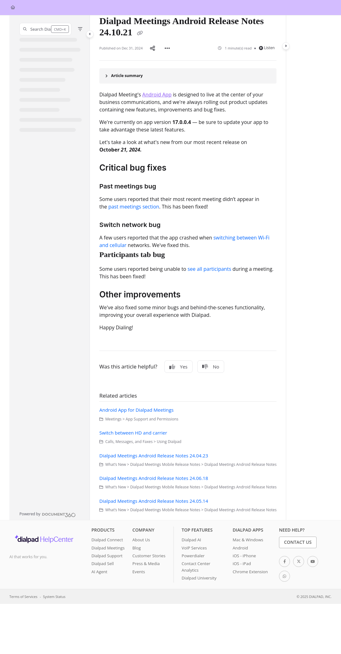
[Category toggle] (90, 34)
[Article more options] (167, 48)
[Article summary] (187, 76)
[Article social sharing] (152, 48)
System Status (54, 596)
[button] (45, 29)
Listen (267, 47)
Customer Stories (148, 556)
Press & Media (146, 563)
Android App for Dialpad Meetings (136, 410)
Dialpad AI (191, 540)
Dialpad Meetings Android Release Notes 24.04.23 (153, 455)
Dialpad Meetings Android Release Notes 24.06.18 (153, 478)
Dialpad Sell (102, 563)
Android (240, 548)
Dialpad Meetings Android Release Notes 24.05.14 (153, 501)
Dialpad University (199, 578)
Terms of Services (23, 596)
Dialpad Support (106, 556)
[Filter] (80, 29)
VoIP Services (194, 548)
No (210, 366)
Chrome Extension (250, 571)
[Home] (13, 8)
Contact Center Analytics (196, 567)
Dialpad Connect (107, 540)
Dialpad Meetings (108, 548)
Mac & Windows (248, 540)
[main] (188, 267)
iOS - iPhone (244, 556)
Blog (136, 548)
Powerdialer (193, 556)
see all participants (209, 268)
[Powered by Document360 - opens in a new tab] (47, 514)
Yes (178, 366)
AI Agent (99, 571)
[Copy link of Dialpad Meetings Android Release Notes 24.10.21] (140, 33)
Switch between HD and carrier (133, 433)
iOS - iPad (242, 563)
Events (138, 571)
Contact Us (298, 542)
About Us (141, 540)
